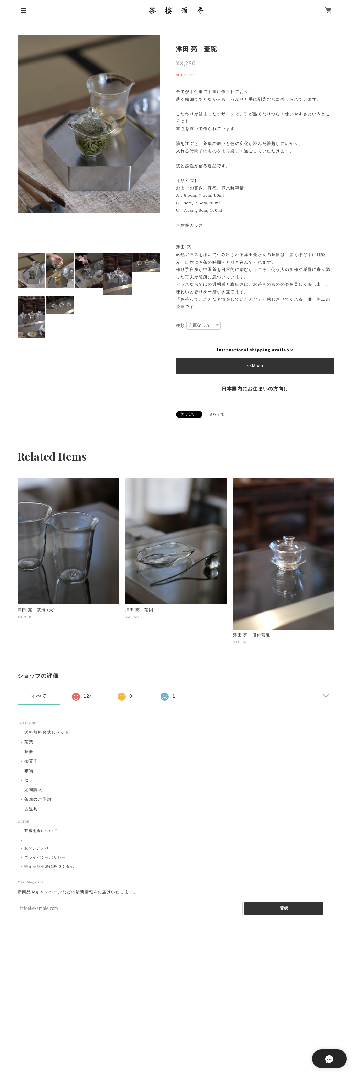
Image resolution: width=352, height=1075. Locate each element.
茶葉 (28, 742)
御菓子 (31, 761)
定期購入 (33, 789)
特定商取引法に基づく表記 (49, 866)
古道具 (31, 809)
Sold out (255, 366)
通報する (216, 415)
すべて (39, 696)
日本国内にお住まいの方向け (255, 389)
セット (31, 780)
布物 (28, 771)
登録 (284, 908)
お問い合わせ (36, 848)
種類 (180, 325)
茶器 (28, 751)
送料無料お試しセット (46, 732)
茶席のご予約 (37, 799)
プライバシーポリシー (45, 857)
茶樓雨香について (40, 830)
